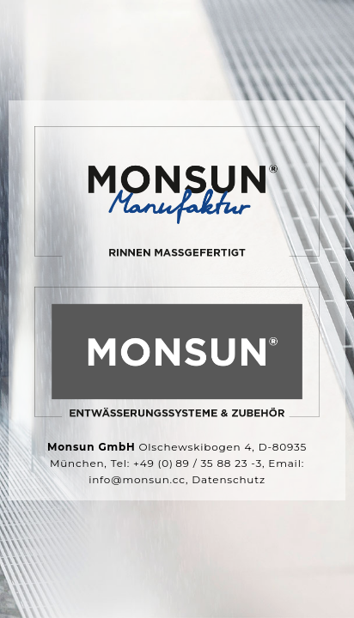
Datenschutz (229, 479)
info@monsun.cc (137, 479)
